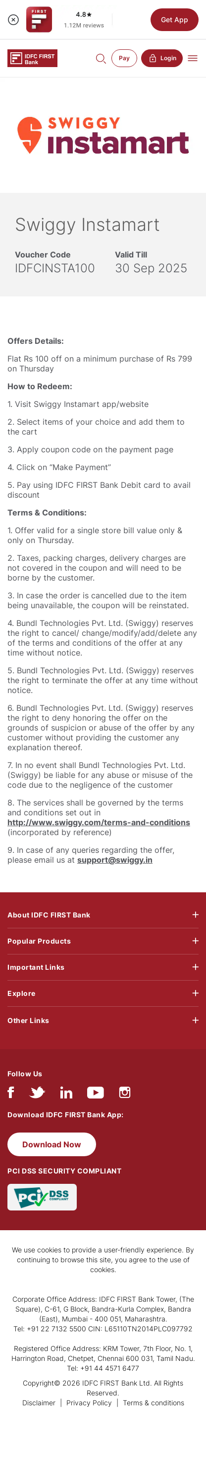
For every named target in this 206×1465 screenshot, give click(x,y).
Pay (124, 58)
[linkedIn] (66, 1095)
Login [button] (162, 58)
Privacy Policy (89, 1402)
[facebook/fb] (10, 1095)
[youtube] (95, 1095)
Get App (174, 19)
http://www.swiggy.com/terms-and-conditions (98, 822)
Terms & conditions (153, 1402)
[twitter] (37, 1095)
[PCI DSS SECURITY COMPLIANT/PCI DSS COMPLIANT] (42, 1196)
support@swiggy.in (115, 860)
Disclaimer (38, 1402)
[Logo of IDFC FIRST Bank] (32, 57)
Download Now (51, 1144)
